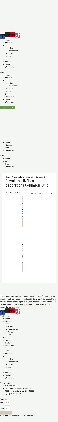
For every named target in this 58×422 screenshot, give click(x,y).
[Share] (6, 418)
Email (2, 408)
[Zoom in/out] (15, 418)
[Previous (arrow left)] (2, 421)
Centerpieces (13, 51)
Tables (10, 53)
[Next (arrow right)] (6, 421)
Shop (7, 45)
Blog (7, 59)
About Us (8, 43)
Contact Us (9, 151)
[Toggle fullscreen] (11, 418)
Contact (8, 64)
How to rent (9, 62)
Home (7, 40)
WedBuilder (9, 67)
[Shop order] (40, 193)
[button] (29, 72)
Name (2, 403)
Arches (10, 48)
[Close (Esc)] (2, 418)
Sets (9, 56)
